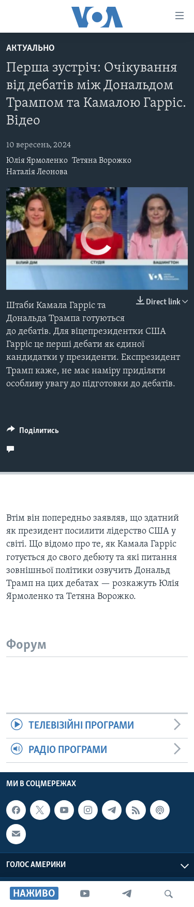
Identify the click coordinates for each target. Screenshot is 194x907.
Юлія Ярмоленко (37, 161)
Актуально (30, 48)
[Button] (33, 433)
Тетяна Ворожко (101, 161)
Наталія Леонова (37, 172)
